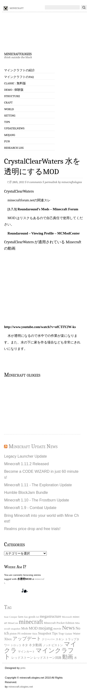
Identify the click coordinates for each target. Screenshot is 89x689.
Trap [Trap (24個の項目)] (61, 633)
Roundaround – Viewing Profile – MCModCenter (44, 233)
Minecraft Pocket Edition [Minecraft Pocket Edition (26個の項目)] (59, 623)
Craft (8, 102)
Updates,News (14, 128)
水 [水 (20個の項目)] (75, 657)
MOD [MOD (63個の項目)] (33, 628)
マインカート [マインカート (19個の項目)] (26, 651)
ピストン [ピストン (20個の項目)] (57, 645)
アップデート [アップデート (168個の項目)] (27, 638)
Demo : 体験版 (13, 89)
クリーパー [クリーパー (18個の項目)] (48, 639)
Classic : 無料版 (15, 83)
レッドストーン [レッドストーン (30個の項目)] (22, 657)
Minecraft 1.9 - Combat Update (30, 507)
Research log (13, 147)
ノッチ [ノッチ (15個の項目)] (47, 645)
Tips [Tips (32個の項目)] (55, 633)
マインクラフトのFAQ (19, 77)
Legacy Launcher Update (25, 456)
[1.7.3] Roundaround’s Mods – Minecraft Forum (43, 209)
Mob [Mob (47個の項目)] (24, 628)
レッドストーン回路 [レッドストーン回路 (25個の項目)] (47, 657)
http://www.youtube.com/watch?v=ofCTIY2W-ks (40, 327)
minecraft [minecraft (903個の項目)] (31, 621)
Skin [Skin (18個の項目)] (34, 633)
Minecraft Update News (33, 446)
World (9, 109)
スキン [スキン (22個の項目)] (60, 639)
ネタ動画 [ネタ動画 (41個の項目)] (35, 645)
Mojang (9, 135)
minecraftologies (17, 53)
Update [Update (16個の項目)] (68, 633)
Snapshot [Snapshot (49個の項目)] (44, 633)
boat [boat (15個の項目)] (6, 617)
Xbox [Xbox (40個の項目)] (8, 639)
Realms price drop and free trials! (32, 529)
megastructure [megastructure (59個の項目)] (50, 616)
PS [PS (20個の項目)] (18, 633)
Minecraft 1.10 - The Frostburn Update (36, 500)
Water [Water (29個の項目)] (76, 633)
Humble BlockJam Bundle (26, 492)
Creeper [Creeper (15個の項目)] (13, 617)
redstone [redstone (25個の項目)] (26, 633)
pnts (22, 667)
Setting (9, 115)
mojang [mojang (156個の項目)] (45, 627)
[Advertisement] (28, 405)
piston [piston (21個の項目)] (13, 633)
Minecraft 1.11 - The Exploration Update (38, 485)
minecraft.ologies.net (21, 686)
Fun (7, 141)
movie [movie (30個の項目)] (57, 628)
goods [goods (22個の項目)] (31, 616)
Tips (7, 122)
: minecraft (14, 8)
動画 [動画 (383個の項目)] (67, 657)
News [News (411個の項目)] (68, 628)
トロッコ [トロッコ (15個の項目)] (16, 645)
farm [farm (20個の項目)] (20, 616)
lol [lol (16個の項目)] (37, 616)
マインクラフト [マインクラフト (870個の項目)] (39, 653)
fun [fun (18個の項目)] (26, 616)
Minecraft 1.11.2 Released (26, 464)
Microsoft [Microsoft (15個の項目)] (67, 617)
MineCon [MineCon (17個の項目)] (13, 622)
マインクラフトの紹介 (19, 70)
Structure (12, 96)
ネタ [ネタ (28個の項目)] (25, 645)
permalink (51, 182)
